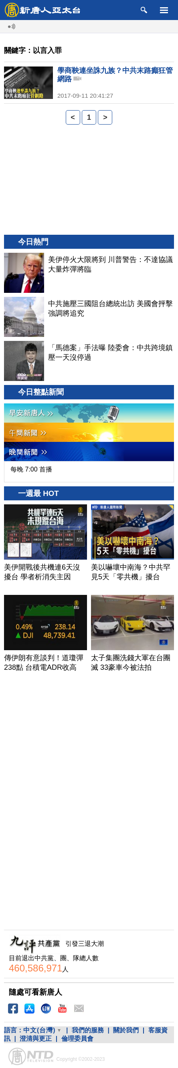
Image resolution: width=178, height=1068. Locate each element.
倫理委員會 (77, 1038)
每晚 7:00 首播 (31, 469)
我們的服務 (88, 1030)
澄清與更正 (36, 1038)
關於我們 (126, 1030)
